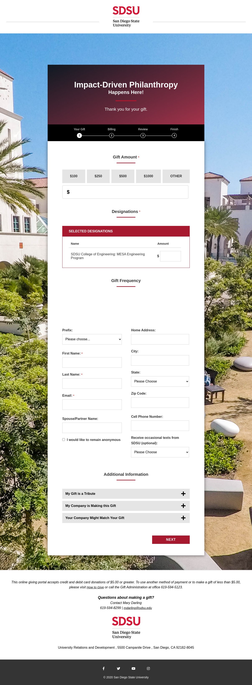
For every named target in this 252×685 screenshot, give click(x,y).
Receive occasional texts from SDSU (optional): (155, 440)
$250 (98, 176)
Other (176, 176)
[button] (126, 494)
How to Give (95, 586)
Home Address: (143, 330)
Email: (68, 395)
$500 (123, 176)
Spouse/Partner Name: (80, 418)
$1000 (148, 176)
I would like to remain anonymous (94, 440)
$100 (74, 176)
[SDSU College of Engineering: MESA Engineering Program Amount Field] (170, 256)
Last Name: (72, 374)
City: (135, 351)
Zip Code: (138, 393)
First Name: (72, 353)
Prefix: (67, 330)
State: (135, 372)
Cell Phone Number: (147, 416)
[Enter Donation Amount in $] (125, 192)
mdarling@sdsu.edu (138, 607)
